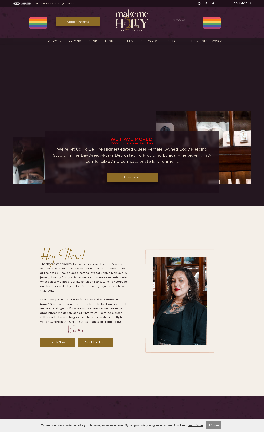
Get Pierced (51, 41)
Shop (93, 41)
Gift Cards (149, 41)
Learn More (132, 177)
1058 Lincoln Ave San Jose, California (53, 3)
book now (58, 342)
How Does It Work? (207, 41)
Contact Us (174, 41)
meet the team (95, 342)
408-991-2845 (241, 3)
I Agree (214, 425)
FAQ (130, 41)
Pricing (75, 41)
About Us (112, 41)
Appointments (78, 21)
